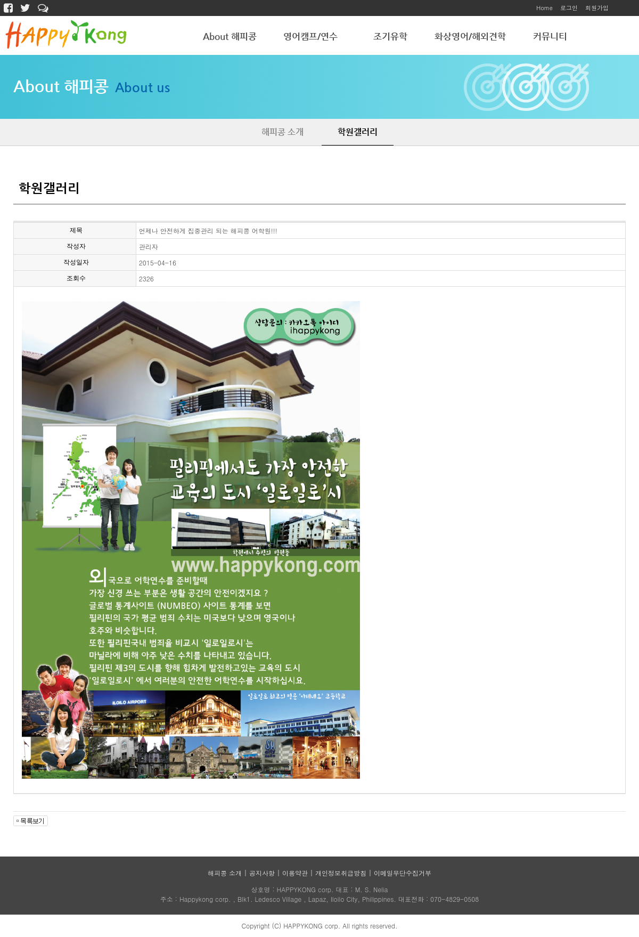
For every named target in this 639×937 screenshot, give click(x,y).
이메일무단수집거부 (402, 872)
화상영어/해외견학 (470, 36)
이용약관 (295, 872)
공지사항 (262, 872)
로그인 (569, 8)
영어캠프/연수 (310, 36)
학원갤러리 (358, 132)
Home (544, 8)
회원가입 (597, 8)
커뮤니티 (550, 36)
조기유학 (390, 36)
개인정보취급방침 (340, 872)
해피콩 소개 (282, 132)
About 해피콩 (230, 36)
